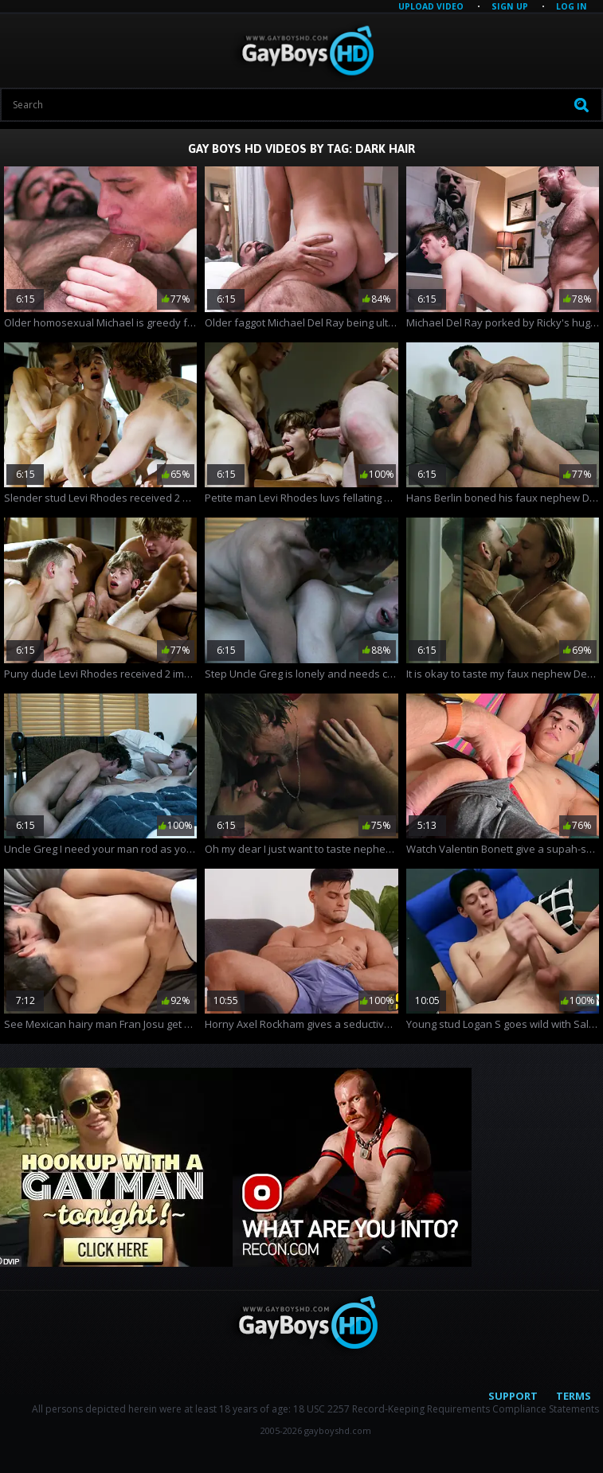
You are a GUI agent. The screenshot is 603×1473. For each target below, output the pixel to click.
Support (513, 1396)
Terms (573, 1396)
